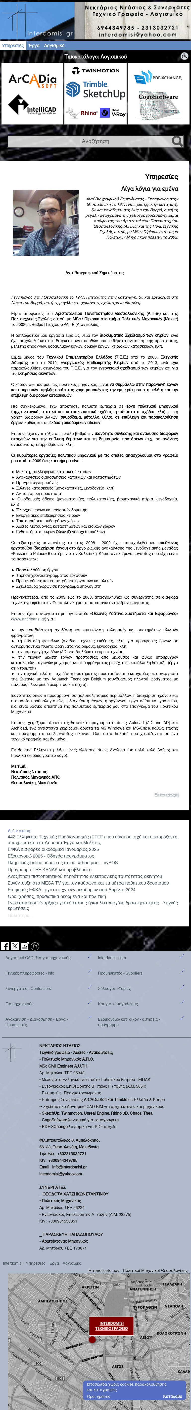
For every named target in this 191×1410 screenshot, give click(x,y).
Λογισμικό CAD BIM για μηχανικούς (38, 866)
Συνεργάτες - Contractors (28, 897)
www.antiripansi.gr (28, 619)
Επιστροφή (166, 794)
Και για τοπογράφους (118, 912)
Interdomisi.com (112, 866)
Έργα (34, 45)
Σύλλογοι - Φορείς (114, 897)
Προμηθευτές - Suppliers (120, 881)
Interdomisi (12, 1171)
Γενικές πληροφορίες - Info (29, 881)
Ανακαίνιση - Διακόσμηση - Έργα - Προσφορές (36, 930)
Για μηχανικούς (19, 912)
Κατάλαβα (172, 1396)
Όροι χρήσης (98, 1396)
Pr (35, 854)
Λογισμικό (54, 45)
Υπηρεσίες (13, 45)
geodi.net (183, 1368)
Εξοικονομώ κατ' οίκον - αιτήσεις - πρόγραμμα (129, 930)
